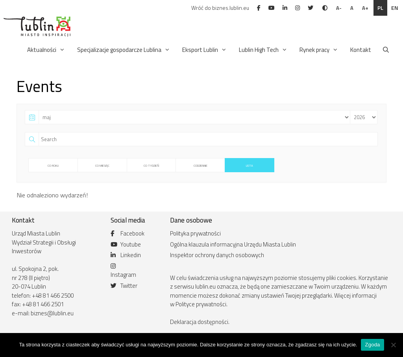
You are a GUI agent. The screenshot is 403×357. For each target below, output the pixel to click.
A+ (365, 8)
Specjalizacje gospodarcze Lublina (124, 50)
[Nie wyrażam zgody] (393, 345)
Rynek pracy (319, 50)
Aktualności (46, 50)
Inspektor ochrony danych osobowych (217, 254)
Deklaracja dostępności (199, 321)
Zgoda (372, 345)
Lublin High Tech (263, 50)
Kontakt (360, 49)
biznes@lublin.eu (52, 313)
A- (339, 8)
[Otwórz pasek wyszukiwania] (386, 50)
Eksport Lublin (205, 50)
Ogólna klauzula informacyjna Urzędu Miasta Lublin (233, 244)
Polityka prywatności (195, 233)
